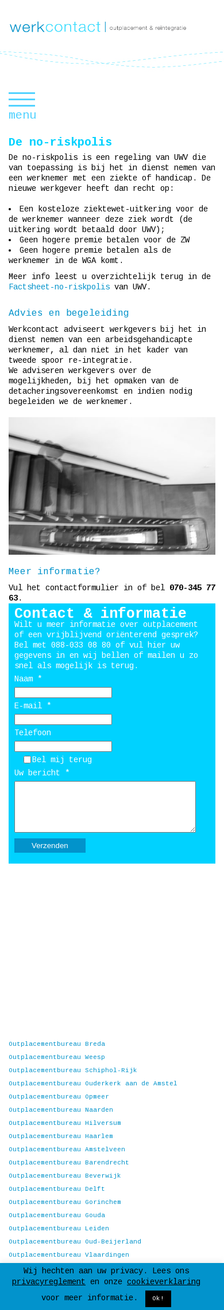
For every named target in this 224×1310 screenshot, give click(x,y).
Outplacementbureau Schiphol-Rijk (73, 1070)
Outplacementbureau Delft (57, 1189)
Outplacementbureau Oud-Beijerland (75, 1241)
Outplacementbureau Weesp (57, 1057)
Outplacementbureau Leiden (59, 1228)
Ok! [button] (158, 1298)
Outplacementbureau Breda (57, 1044)
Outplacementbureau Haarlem (61, 1136)
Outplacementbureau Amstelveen (67, 1149)
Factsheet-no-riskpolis (59, 287)
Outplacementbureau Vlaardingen (69, 1255)
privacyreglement (49, 1282)
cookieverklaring (163, 1282)
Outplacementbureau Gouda (57, 1215)
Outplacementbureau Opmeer (59, 1096)
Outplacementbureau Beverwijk (65, 1175)
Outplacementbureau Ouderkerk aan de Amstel (93, 1083)
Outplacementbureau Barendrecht (69, 1162)
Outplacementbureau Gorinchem (65, 1202)
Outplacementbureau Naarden (61, 1110)
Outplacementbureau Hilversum (65, 1123)
